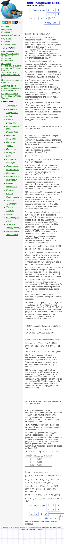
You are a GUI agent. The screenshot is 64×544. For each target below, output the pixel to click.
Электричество (13, 228)
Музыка (9, 183)
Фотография (12, 217)
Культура (10, 163)
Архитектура (12, 109)
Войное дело (12, 132)
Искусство (11, 149)
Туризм (9, 207)
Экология (10, 224)
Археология (11, 106)
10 (46, 18)
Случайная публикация (6, 40)
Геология (10, 142)
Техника (10, 200)
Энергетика (12, 235)
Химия (9, 221)
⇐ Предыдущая (38, 10)
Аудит (9, 116)
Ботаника (11, 123)
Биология (10, 119)
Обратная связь (8, 44)
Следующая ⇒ (51, 23)
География (11, 139)
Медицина (11, 173)
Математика (12, 170)
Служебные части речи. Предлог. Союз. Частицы (11, 96)
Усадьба (10, 211)
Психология (11, 187)
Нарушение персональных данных (32, 529)
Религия (10, 190)
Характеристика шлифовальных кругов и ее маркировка (11, 88)
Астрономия (12, 113)
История (10, 152)
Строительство (14, 197)
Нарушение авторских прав (51, 527)
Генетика (10, 135)
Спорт (9, 194)
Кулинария (11, 159)
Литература (12, 166)
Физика (9, 214)
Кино (8, 156)
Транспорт (11, 204)
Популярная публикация (6, 31)
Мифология (11, 180)
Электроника (12, 231)
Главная (5, 26)
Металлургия (12, 176)
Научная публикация (10, 35)
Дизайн (9, 146)
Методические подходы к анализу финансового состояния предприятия (10, 55)
